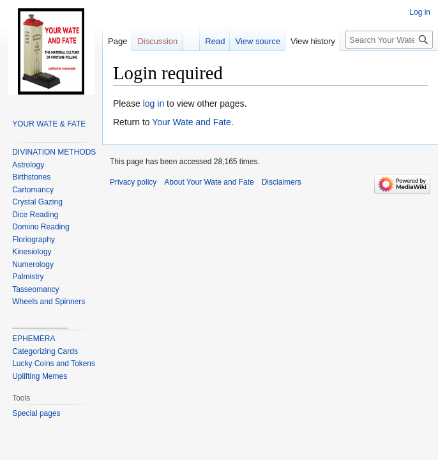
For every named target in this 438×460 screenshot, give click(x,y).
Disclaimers (281, 182)
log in (153, 103)
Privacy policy (133, 182)
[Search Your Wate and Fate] (389, 40)
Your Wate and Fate (191, 122)
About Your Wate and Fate (208, 182)
